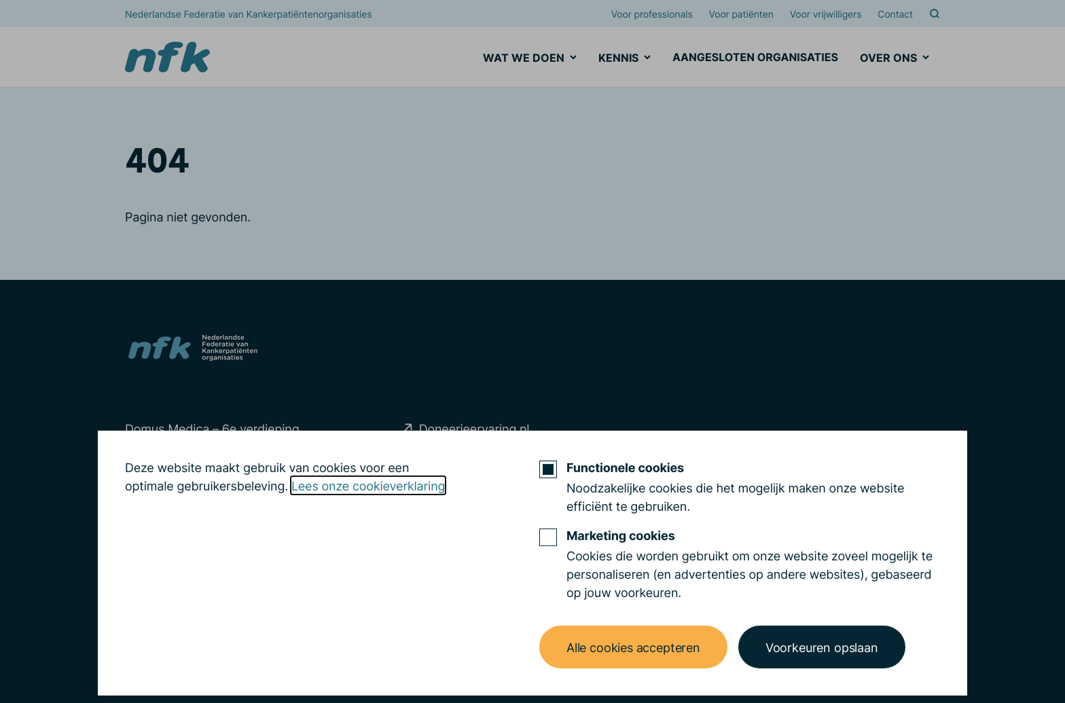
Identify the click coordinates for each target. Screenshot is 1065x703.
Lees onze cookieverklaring (368, 519)
